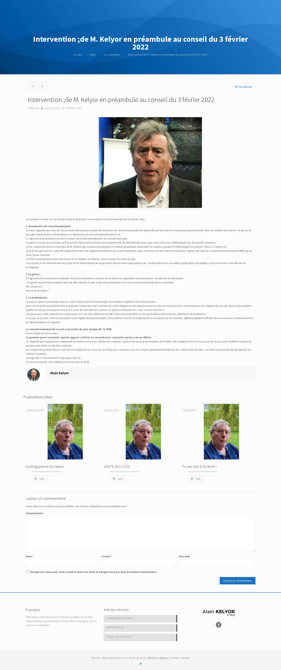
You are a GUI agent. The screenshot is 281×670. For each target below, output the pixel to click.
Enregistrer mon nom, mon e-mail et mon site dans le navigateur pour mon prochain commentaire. (93, 572)
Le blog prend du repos (45, 466)
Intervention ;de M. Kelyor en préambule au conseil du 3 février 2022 (167, 54)
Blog (92, 54)
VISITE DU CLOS (117, 466)
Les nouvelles (112, 54)
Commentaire (34, 513)
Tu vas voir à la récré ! (199, 466)
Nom (29, 556)
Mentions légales (158, 658)
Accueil (78, 54)
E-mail (107, 556)
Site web (184, 556)
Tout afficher (243, 87)
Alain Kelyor (51, 108)
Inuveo (185, 658)
